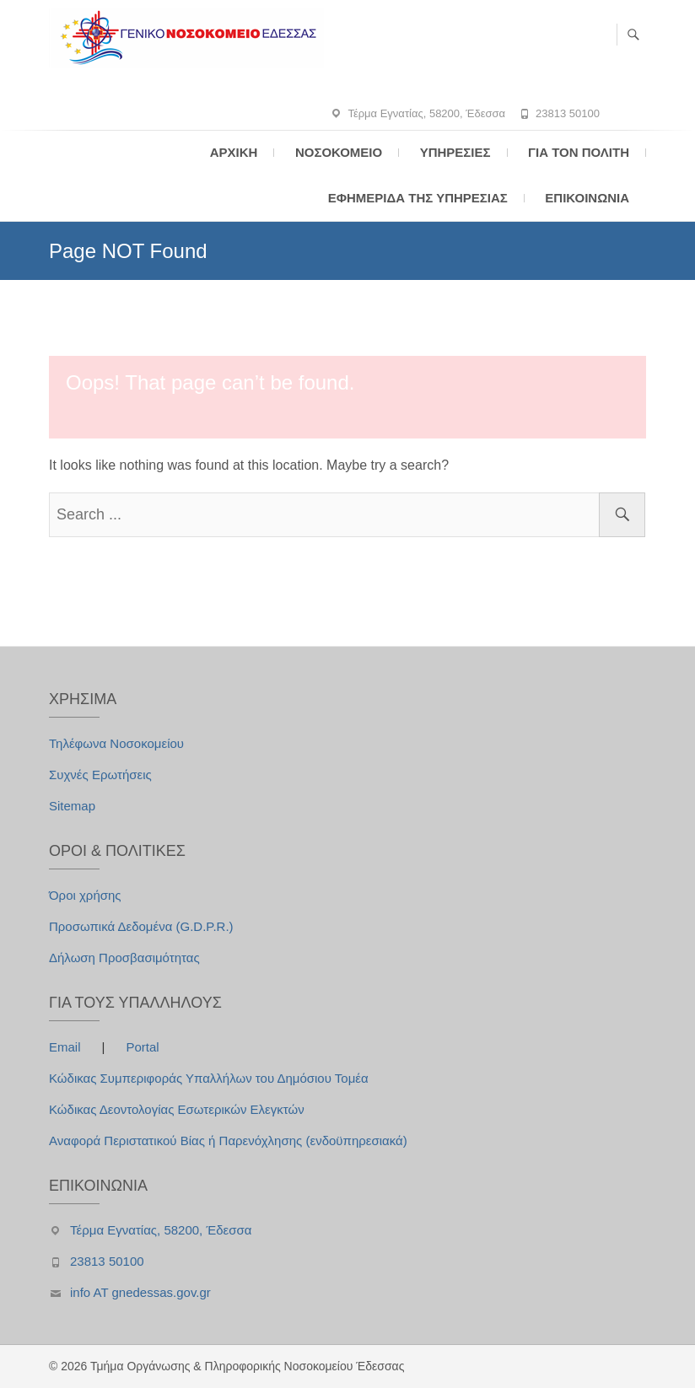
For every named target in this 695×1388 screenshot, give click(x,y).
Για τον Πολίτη (578, 152)
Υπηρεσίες (455, 152)
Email (66, 1047)
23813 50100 (568, 113)
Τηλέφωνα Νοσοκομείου (116, 743)
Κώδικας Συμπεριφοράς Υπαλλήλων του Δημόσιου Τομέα (209, 1078)
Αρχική (234, 152)
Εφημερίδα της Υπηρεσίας (418, 198)
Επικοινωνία (587, 198)
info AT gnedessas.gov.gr (140, 1292)
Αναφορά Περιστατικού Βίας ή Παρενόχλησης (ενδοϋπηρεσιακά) (228, 1140)
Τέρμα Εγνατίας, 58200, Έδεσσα (426, 113)
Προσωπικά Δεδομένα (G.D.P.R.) (141, 926)
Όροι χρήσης (85, 895)
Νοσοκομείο (338, 152)
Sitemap (72, 806)
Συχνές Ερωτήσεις (100, 774)
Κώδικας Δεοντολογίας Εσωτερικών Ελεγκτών (176, 1109)
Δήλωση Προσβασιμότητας (124, 957)
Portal (142, 1047)
